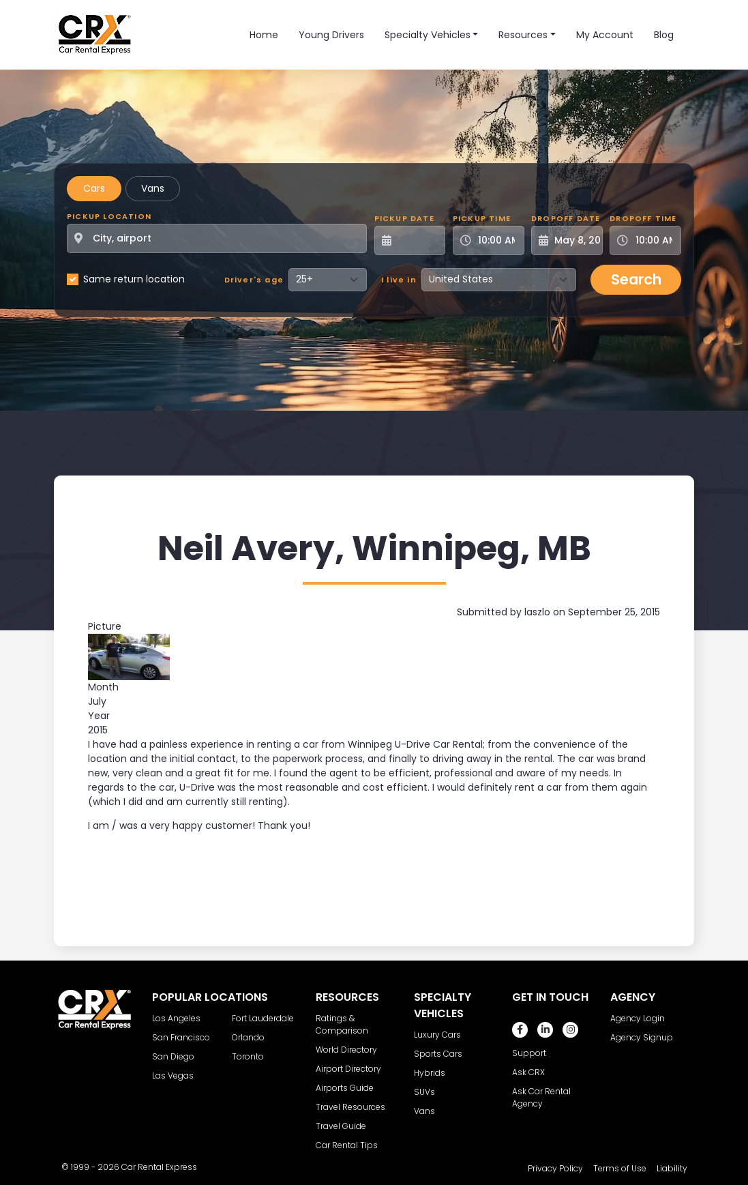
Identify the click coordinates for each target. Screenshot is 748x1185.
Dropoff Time (643, 218)
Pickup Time (482, 218)
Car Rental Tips (347, 1145)
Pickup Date (404, 218)
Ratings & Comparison (342, 1024)
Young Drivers (331, 35)
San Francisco (181, 1037)
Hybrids (429, 1073)
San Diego (173, 1056)
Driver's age (254, 279)
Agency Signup (641, 1037)
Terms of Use (619, 1168)
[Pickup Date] (417, 240)
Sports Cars (438, 1053)
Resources (523, 35)
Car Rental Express (159, 1167)
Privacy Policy (555, 1168)
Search (636, 279)
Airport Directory (348, 1068)
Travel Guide (341, 1126)
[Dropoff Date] (574, 240)
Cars (94, 188)
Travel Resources (350, 1107)
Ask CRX (528, 1072)
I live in (399, 279)
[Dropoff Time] (653, 240)
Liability (672, 1168)
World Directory (346, 1049)
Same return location (134, 279)
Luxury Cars (437, 1034)
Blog (664, 35)
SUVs (424, 1092)
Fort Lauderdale (263, 1018)
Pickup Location (109, 216)
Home (264, 35)
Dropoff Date (565, 218)
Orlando (248, 1037)
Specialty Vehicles (427, 35)
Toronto (248, 1056)
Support (529, 1053)
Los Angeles (176, 1018)
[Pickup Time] (496, 240)
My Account (604, 35)
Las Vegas (173, 1075)
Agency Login (637, 1018)
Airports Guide (345, 1088)
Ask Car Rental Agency (541, 1097)
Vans (152, 188)
